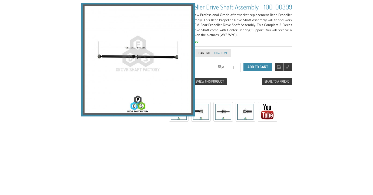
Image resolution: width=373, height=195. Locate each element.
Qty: (221, 66)
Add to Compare (287, 67)
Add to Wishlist (279, 67)
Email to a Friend (277, 81)
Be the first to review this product (198, 81)
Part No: (205, 53)
